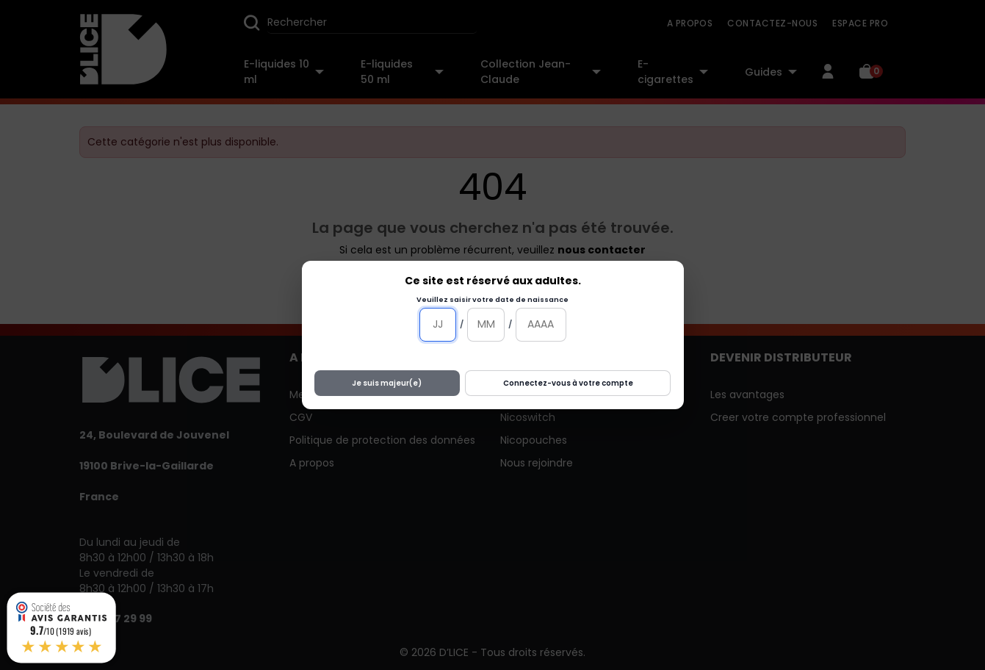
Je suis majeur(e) (387, 383)
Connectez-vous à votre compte (568, 383)
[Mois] (486, 325)
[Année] (541, 325)
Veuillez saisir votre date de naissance (492, 299)
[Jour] (438, 325)
